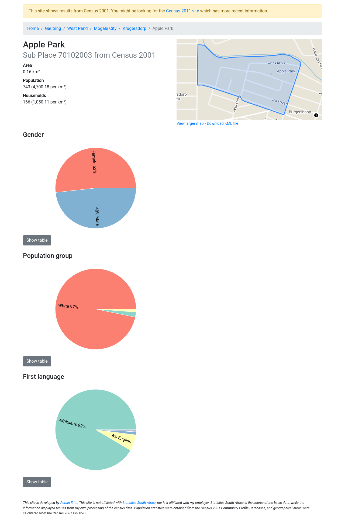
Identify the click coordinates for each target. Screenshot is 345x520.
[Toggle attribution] (316, 115)
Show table (37, 240)
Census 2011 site (182, 10)
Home (33, 28)
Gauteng (53, 28)
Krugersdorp (134, 28)
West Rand (77, 28)
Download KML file (222, 123)
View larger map (190, 123)
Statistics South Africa (139, 503)
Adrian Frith (68, 503)
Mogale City (105, 28)
